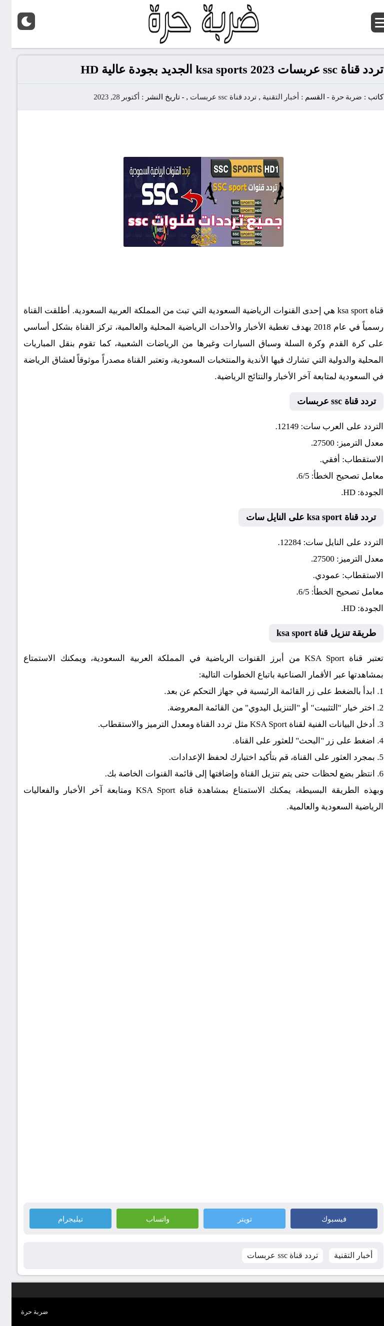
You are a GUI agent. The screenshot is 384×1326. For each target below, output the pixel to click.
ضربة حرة (334, 97)
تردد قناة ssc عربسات (212, 97)
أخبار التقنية (269, 97)
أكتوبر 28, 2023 (105, 97)
